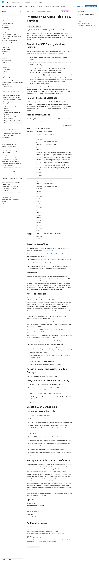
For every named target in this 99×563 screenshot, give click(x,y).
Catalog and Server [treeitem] (7, 86)
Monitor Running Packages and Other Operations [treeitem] (13, 126)
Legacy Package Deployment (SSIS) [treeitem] (11, 80)
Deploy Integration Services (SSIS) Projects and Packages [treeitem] (11, 77)
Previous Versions (14, 558)
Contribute (27, 558)
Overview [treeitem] (6, 110)
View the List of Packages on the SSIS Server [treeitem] (12, 92)
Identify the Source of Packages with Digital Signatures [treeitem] (13, 117)
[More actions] (71, 11)
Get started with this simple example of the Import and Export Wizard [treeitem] (12, 171)
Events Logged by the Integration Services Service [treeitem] (11, 103)
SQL (32, 11)
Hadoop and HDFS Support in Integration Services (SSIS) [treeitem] (10, 156)
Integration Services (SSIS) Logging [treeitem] (12, 133)
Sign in (95, 2)
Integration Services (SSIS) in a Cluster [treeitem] (12, 106)
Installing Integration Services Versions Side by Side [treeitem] (12, 37)
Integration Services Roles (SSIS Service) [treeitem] (12, 121)
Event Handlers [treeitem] (6, 69)
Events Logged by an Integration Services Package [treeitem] (12, 130)
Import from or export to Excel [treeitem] (10, 186)
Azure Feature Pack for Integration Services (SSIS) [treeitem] (11, 152)
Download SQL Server (91, 6)
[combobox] (12, 15)
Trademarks (64, 558)
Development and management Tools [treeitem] (12, 42)
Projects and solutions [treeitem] (8, 45)
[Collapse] (21, 11)
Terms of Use (57, 558)
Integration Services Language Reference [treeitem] (13, 148)
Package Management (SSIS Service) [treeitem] (12, 99)
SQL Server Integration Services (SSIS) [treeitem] (12, 21)
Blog (21, 558)
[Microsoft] (3, 2)
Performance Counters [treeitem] (9, 135)
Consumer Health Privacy (45, 558)
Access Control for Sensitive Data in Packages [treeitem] (12, 113)
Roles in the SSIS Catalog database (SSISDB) (85, 15)
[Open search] (91, 2)
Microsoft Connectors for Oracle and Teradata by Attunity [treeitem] (12, 164)
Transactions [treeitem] (6, 73)
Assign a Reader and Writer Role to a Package (85, 20)
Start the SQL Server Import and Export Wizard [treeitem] (12, 175)
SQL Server (39, 30)
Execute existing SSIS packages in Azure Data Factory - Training (42, 531)
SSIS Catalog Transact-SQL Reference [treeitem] (12, 95)
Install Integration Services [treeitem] (9, 34)
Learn (28, 11)
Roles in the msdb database (83, 18)
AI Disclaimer (5, 558)
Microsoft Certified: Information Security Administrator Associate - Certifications (46, 537)
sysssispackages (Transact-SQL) (53, 250)
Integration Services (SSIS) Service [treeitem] (11, 97)
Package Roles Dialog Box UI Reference (86, 25)
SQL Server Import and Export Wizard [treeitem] (12, 167)
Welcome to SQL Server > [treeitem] (9, 23)
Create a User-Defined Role (83, 23)
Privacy (34, 558)
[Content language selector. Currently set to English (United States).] (9, 554)
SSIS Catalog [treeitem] (6, 89)
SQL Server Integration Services (42, 11)
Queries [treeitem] (5, 71)
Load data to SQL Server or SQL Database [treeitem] (11, 189)
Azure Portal (80, 6)
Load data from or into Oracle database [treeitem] (12, 195)
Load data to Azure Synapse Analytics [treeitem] (12, 192)
